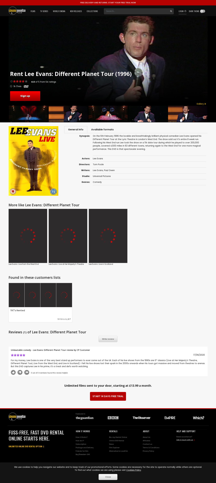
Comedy (97, 182)
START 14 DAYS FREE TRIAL (108, 396)
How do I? (80, 440)
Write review (108, 339)
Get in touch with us (184, 440)
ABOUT (146, 431)
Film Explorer (114, 447)
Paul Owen (109, 170)
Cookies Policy (133, 470)
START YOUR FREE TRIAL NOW (108, 2)
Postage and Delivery (85, 447)
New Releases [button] (76, 11)
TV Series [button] (44, 11)
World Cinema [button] (59, 11)
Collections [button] (92, 11)
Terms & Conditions (151, 447)
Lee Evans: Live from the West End (24, 264)
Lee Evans (98, 170)
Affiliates (146, 440)
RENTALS (113, 431)
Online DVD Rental (116, 440)
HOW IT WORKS (83, 431)
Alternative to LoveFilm (118, 451)
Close (108, 477)
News (111, 444)
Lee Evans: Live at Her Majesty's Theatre (66, 264)
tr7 (69, 319)
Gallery (201, 103)
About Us (146, 437)
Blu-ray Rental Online (118, 437)
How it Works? (81, 437)
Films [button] (33, 11)
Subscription (81, 444)
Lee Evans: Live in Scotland (101, 264)
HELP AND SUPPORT (186, 431)
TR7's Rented (17, 310)
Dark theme (194, 11)
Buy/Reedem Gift (83, 454)
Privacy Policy (148, 451)
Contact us (147, 444)
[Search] (136, 11)
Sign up (25, 96)
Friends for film (82, 451)
